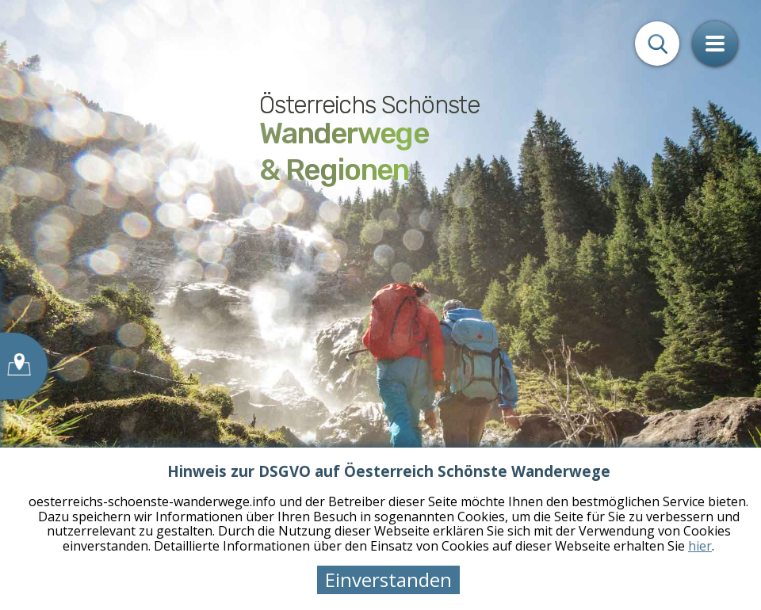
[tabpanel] (380, 305)
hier (700, 546)
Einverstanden (388, 579)
